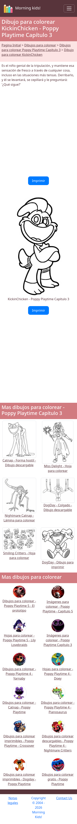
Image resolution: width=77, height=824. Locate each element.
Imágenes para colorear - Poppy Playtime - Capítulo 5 (58, 601)
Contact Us (64, 798)
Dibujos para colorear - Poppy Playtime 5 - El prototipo (19, 601)
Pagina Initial (11, 45)
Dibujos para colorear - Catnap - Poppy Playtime (19, 702)
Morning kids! (21, 8)
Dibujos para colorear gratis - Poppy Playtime (57, 774)
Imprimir (38, 181)
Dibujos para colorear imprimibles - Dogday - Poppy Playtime (19, 774)
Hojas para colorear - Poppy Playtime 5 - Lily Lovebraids (19, 635)
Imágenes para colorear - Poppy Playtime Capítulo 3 (58, 635)
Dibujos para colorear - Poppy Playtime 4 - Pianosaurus (58, 702)
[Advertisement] (38, 131)
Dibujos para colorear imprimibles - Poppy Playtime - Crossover (19, 736)
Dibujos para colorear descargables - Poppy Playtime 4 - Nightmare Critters (57, 738)
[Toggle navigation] (69, 8)
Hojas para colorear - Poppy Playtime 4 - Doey (57, 669)
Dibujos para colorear (40, 45)
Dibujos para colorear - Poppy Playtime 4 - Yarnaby (19, 669)
